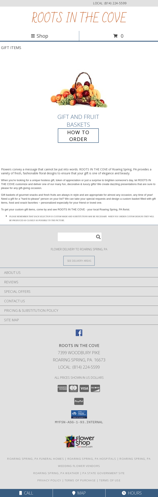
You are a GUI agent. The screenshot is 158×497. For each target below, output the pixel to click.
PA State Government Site (103, 473)
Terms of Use (110, 480)
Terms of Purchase (80, 480)
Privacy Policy (49, 480)
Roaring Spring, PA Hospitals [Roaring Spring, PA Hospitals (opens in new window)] (91, 459)
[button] (79, 414)
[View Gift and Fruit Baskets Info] (79, 84)
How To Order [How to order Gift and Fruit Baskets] (78, 135)
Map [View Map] (79, 493)
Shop (39, 35)
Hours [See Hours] (132, 493)
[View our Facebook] (79, 334)
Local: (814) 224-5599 (79, 367)
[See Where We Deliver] (79, 261)
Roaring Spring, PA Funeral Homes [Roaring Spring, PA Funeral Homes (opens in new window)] (35, 459)
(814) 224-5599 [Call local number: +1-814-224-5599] (116, 3)
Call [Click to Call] (26, 493)
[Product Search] (79, 236)
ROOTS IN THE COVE (79, 19)
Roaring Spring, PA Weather (56, 473)
